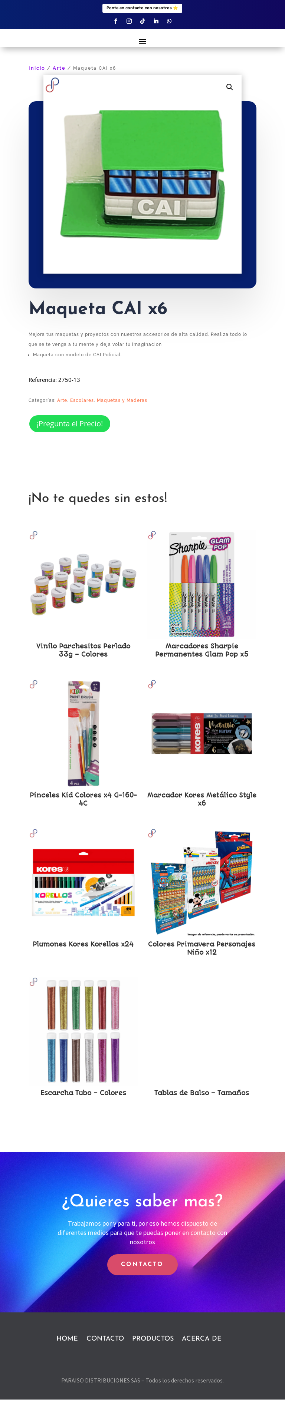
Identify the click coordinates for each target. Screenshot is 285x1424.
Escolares (82, 424)
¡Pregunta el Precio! (70, 448)
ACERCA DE (202, 1363)
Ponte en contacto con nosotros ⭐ (142, 8)
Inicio (37, 93)
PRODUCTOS (153, 1363)
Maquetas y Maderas (122, 424)
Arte (59, 93)
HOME (67, 1363)
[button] (229, 111)
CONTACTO (142, 1289)
